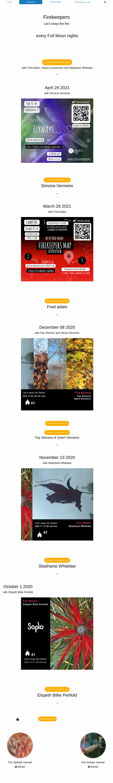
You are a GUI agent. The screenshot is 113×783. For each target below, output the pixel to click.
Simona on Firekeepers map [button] (57, 180)
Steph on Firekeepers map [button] (57, 560)
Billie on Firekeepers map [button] (57, 689)
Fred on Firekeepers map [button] (57, 301)
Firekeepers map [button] (47, 719)
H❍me (9, 2)
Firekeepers (30, 2)
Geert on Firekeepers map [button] (57, 432)
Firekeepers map (82, 2)
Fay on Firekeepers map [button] (57, 423)
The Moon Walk (55, 2)
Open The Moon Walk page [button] (57, 62)
